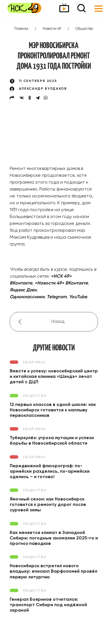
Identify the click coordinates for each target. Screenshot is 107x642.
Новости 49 (52, 29)
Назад (57, 321)
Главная (21, 29)
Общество (84, 29)
